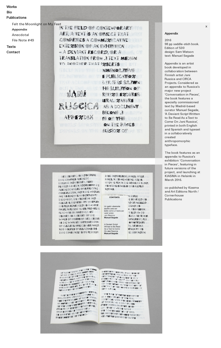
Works (11, 7)
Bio (9, 12)
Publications (16, 18)
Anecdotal (20, 35)
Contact (13, 52)
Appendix (19, 29)
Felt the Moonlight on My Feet (26, 24)
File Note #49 (23, 40)
